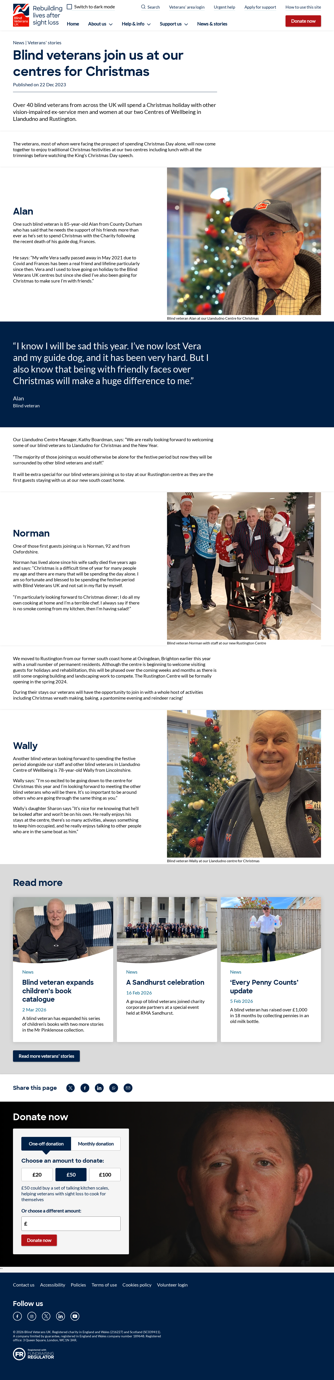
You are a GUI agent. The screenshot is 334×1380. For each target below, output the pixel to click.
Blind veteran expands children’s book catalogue (58, 991)
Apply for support (260, 7)
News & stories (212, 23)
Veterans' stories (44, 42)
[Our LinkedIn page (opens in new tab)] (60, 1316)
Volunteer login (172, 1284)
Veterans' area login (187, 7)
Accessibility (52, 1284)
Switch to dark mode (94, 6)
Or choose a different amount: (51, 1210)
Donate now (303, 21)
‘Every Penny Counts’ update (264, 986)
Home (73, 23)
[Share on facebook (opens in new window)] (84, 1088)
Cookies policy (136, 1284)
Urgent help (224, 7)
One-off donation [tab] (46, 1143)
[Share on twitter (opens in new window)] (70, 1088)
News (18, 42)
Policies (78, 1284)
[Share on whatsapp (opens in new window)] (113, 1088)
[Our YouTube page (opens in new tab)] (75, 1316)
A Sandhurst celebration (165, 982)
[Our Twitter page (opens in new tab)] (46, 1316)
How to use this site (303, 7)
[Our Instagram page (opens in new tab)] (31, 1316)
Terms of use (104, 1284)
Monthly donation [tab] (96, 1143)
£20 (37, 1174)
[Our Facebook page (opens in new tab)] (17, 1316)
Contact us (24, 1284)
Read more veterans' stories (46, 1056)
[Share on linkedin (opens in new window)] (99, 1088)
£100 (105, 1174)
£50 (71, 1174)
